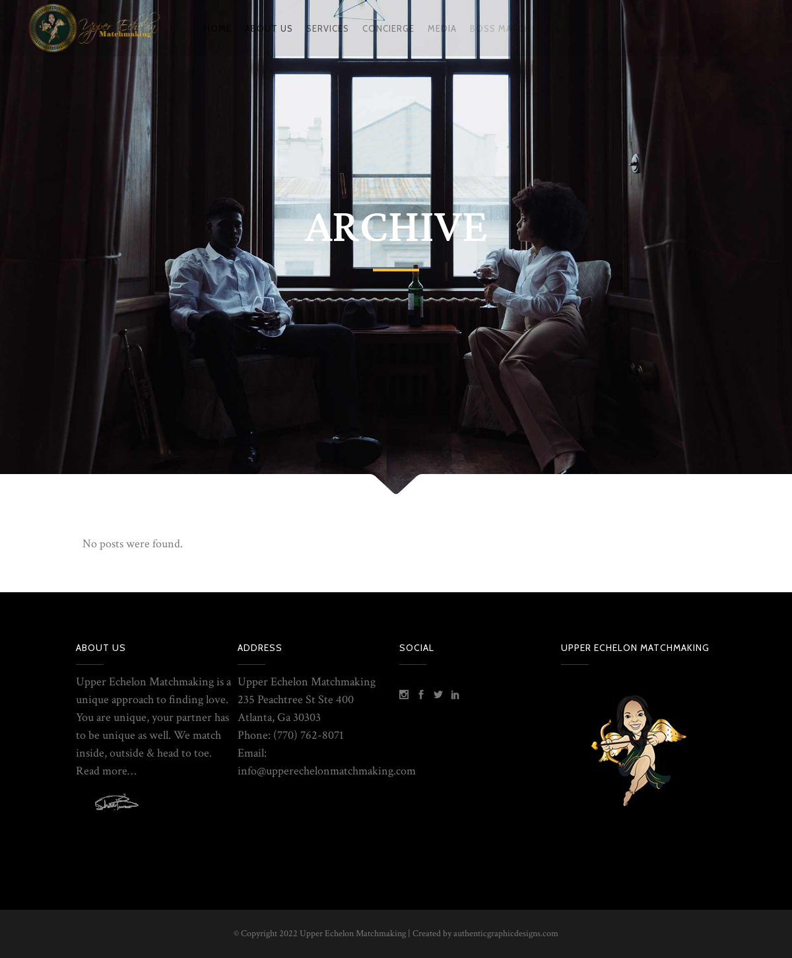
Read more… (106, 770)
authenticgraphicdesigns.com (505, 934)
